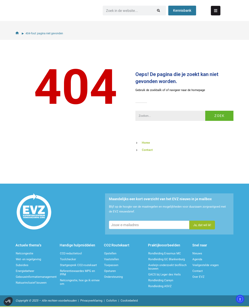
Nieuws (197, 254)
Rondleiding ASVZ (160, 287)
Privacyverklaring (91, 302)
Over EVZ (198, 278)
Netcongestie (24, 254)
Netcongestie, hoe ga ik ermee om (80, 283)
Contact (197, 272)
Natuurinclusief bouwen (31, 284)
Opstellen (110, 254)
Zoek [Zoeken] (219, 116)
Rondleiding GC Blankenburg (166, 260)
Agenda (197, 260)
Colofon (111, 302)
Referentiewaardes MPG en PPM (77, 273)
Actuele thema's (28, 246)
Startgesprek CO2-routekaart (78, 266)
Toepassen (111, 266)
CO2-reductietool (71, 254)
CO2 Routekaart (116, 246)
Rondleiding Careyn (160, 281)
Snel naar (199, 246)
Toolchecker (68, 260)
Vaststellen (111, 260)
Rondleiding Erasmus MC (164, 254)
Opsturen (110, 272)
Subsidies (22, 266)
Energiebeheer (25, 272)
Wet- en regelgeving (28, 260)
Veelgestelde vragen (205, 266)
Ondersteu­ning (113, 278)
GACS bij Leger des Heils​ (164, 275)
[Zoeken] (184, 14)
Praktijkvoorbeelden (164, 246)
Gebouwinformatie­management (36, 278)
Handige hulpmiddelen (77, 246)
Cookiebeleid (129, 302)
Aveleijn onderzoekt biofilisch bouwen (167, 268)
